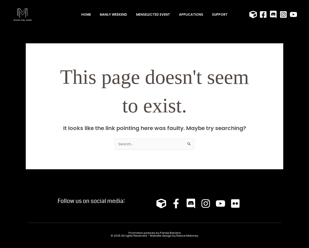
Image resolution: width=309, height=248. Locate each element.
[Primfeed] (253, 14)
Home (82, 14)
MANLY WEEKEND (111, 14)
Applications (193, 14)
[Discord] (273, 14)
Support (223, 14)
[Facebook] (263, 14)
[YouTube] (293, 14)
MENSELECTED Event (153, 14)
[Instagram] (283, 14)
